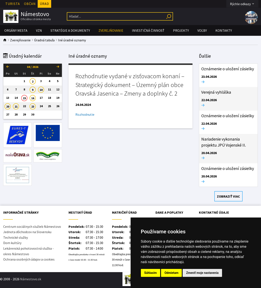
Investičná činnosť (148, 30)
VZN (39, 30)
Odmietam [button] (171, 272)
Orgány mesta (15, 30)
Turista (12, 4)
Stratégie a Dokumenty (70, 30)
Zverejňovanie (110, 30)
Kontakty (223, 30)
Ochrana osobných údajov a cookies (29, 259)
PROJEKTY (181, 30)
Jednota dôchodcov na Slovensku (27, 232)
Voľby (202, 30)
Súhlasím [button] (150, 272)
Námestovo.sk (30, 279)
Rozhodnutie (84, 114)
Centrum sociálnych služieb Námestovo (32, 226)
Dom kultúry (12, 243)
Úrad (44, 4)
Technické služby (15, 237)
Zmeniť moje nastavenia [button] (202, 272)
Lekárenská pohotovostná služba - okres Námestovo (28, 251)
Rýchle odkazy (242, 4)
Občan (30, 4)
